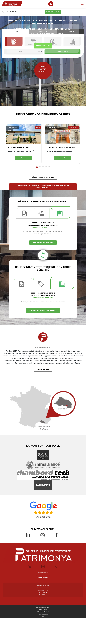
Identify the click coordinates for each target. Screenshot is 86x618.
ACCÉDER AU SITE (43, 46)
